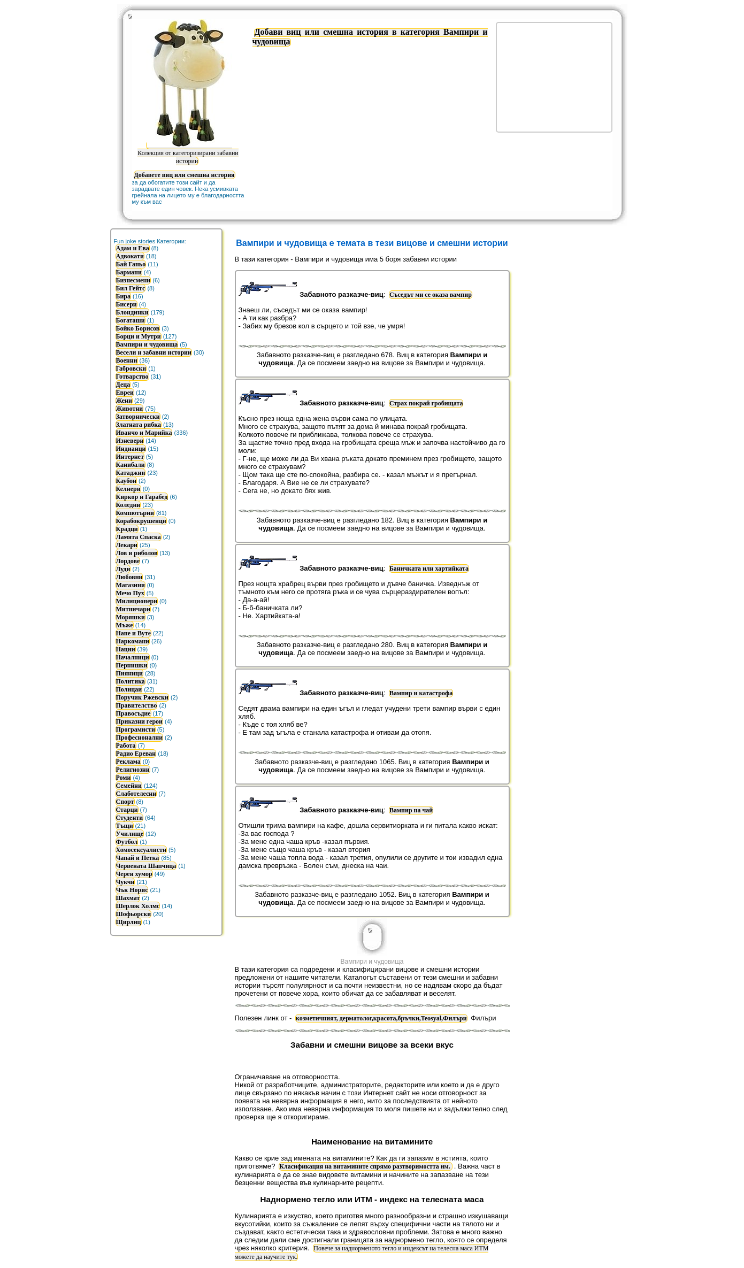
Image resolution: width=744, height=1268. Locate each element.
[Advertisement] (554, 76)
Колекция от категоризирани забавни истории (187, 153)
